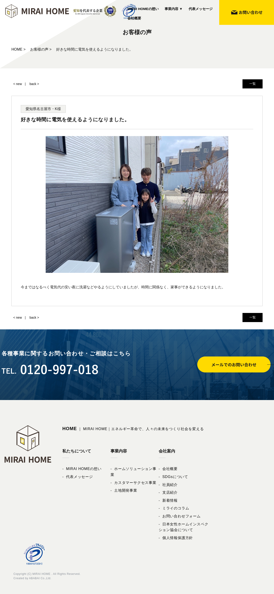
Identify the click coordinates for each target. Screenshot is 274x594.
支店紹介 (170, 492)
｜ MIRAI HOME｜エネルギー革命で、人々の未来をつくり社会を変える (133, 429)
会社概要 (134, 18)
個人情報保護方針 (177, 538)
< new (17, 84)
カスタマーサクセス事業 (135, 483)
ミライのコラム (175, 508)
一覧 (252, 83)
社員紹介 (170, 485)
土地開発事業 (125, 490)
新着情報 (170, 500)
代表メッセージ (201, 9)
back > (34, 84)
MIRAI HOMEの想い (143, 9)
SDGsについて (175, 477)
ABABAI (34, 578)
